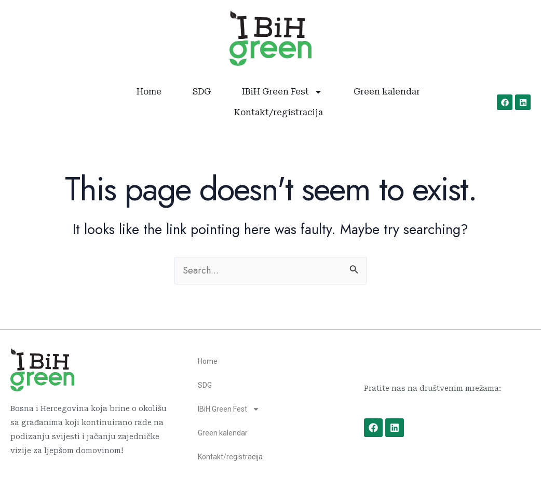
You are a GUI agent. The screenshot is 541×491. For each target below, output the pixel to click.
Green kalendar (387, 92)
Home (149, 92)
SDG (202, 92)
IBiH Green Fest (282, 92)
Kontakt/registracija (278, 112)
